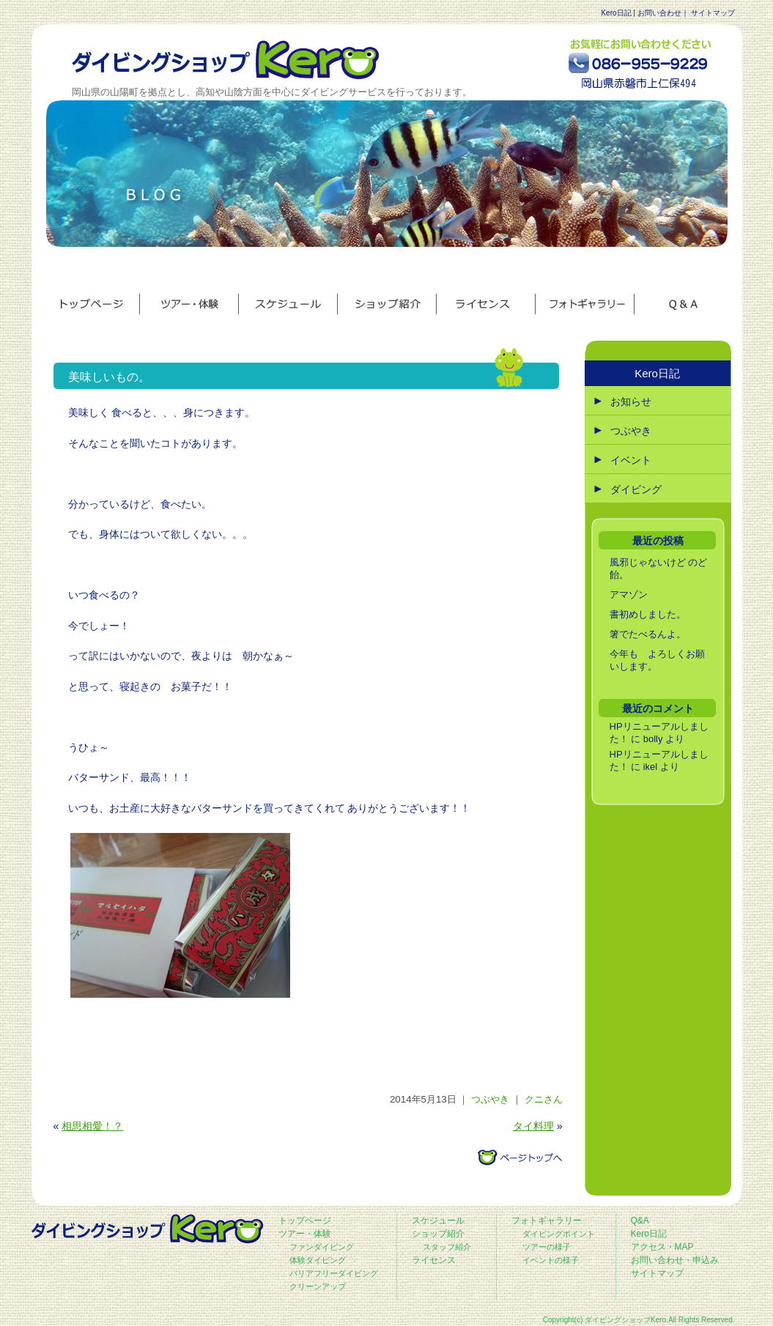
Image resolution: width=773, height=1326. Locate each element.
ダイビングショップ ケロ (226, 60)
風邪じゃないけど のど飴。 (659, 568)
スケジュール (438, 1220)
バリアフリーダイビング (333, 1273)
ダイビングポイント (558, 1233)
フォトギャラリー (546, 1220)
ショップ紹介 (438, 1234)
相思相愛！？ (92, 1126)
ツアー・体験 (304, 1234)
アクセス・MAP (662, 1247)
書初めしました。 (648, 614)
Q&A (640, 1220)
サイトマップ (713, 13)
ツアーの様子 (546, 1246)
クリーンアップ (317, 1286)
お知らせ (630, 401)
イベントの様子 (550, 1260)
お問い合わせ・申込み (675, 1260)
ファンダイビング (321, 1246)
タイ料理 (533, 1126)
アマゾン (629, 594)
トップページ (304, 1220)
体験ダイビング (317, 1260)
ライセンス (434, 1260)
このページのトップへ (519, 1157)
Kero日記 (616, 13)
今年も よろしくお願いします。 (657, 660)
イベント (630, 460)
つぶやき (490, 1099)
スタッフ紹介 (447, 1246)
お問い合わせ (659, 13)
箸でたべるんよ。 (648, 634)
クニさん (544, 1099)
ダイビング (636, 489)
